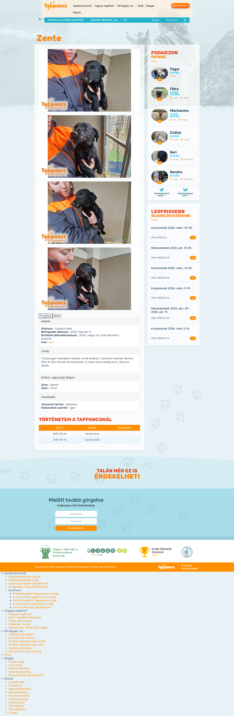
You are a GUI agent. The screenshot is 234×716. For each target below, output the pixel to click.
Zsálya (175, 132)
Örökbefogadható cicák (185, 194)
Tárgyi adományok (20, 621)
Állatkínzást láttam (21, 648)
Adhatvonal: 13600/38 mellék (28, 627)
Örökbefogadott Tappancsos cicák (35, 600)
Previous (45, 315)
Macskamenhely (19, 695)
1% (117, 14)
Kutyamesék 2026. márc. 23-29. (172, 227)
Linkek (13, 712)
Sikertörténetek (19, 668)
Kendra (176, 172)
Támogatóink (17, 709)
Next (57, 315)
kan (51, 342)
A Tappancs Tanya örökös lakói (28, 587)
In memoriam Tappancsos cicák (33, 604)
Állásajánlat (16, 706)
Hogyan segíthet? (20, 614)
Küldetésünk (17, 682)
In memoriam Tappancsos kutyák (34, 597)
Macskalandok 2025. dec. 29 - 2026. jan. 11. (170, 310)
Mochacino (179, 111)
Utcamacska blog (20, 672)
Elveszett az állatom (22, 638)
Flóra (174, 89)
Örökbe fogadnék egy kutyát (27, 641)
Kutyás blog (16, 661)
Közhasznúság (18, 699)
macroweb (189, 568)
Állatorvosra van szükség (25, 651)
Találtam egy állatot (21, 634)
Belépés (164, 14)
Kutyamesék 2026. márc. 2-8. (170, 328)
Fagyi (174, 69)
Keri (173, 152)
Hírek (133, 5)
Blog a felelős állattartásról (26, 675)
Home (40, 19)
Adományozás (186, 6)
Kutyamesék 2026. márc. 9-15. (171, 288)
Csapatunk (15, 685)
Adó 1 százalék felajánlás (25, 617)
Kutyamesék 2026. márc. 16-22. (171, 268)
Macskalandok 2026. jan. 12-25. (171, 248)
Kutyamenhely (18, 692)
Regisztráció (179, 14)
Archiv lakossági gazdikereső (32, 607)
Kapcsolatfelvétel (20, 689)
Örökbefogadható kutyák (161, 194)
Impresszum (17, 702)
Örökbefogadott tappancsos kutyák (88, 19)
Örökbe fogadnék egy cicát (26, 644)
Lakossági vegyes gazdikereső (28, 583)
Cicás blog (15, 665)
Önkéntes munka (20, 624)
